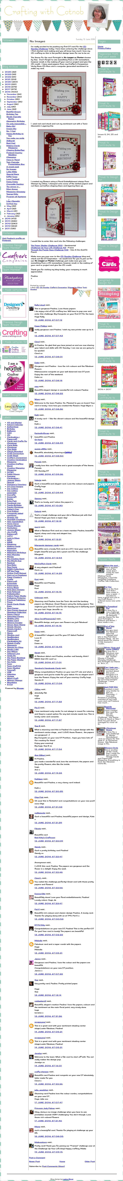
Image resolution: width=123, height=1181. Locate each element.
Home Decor (13, 524)
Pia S (37, 708)
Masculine (12, 550)
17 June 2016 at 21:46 (48, 1121)
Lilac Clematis (13, 201)
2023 (8, 74)
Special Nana (12, 174)
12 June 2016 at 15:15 (48, 592)
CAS (9, 433)
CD (8, 435)
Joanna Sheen (14, 530)
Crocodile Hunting (15, 184)
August (10, 104)
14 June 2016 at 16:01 (48, 1066)
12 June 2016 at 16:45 (48, 647)
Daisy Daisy (12, 182)
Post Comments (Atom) (53, 1166)
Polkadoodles (13, 594)
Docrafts (11, 495)
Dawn (37, 632)
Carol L (38, 878)
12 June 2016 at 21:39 (48, 823)
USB (9, 672)
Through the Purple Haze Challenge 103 (49, 250)
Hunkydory (12, 528)
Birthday (11, 429)
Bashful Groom (13, 112)
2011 (7, 228)
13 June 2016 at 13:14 (48, 995)
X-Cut (10, 684)
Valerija (38, 480)
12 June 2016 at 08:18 (48, 380)
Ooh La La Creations (17, 575)
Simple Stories (14, 627)
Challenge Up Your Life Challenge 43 (48, 248)
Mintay (10, 557)
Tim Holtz (11, 662)
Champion (11, 157)
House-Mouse (13, 526)
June (9, 109)
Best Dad (10, 143)
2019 (8, 84)
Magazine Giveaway (15, 192)
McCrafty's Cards (43, 564)
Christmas (12, 447)
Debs (37, 363)
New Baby (11, 565)
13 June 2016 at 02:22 (49, 935)
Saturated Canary (15, 616)
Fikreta (38, 829)
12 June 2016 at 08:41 (48, 427)
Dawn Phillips (41, 326)
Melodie (38, 940)
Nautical (11, 563)
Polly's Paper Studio (16, 596)
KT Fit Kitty (40, 925)
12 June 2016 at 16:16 (48, 626)
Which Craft (12, 678)
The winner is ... (13, 187)
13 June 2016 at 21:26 (48, 1016)
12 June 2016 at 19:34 (48, 773)
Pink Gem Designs (15, 590)
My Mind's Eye (14, 561)
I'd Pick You (11, 204)
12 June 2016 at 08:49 (49, 443)
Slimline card (13, 635)
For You (107, 587)
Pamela (38, 462)
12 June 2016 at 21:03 (48, 807)
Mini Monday (13, 555)
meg (36, 386)
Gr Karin (39, 440)
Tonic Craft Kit (14, 666)
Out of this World (109, 627)
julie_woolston (41, 1090)
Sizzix (10, 633)
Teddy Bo (11, 656)
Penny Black (13, 587)
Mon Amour (12, 189)
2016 (8, 92)
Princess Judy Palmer (45, 1108)
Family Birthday (14, 505)
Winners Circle (111, 748)
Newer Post (34, 1161)
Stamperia (12, 645)
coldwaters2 (40, 1001)
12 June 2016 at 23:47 (48, 903)
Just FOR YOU (111, 687)
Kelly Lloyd (40, 305)
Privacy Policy (104, 48)
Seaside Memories (110, 707)
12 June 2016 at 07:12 (48, 320)
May (9, 206)
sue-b (37, 527)
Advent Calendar (15, 425)
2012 (8, 226)
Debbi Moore (13, 474)
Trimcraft (11, 670)
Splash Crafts (13, 643)
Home (62, 1161)
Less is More (13, 538)
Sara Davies (12, 608)
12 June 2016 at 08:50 (49, 456)
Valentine (11, 674)
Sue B (38, 726)
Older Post (90, 1161)
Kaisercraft (12, 534)
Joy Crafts (12, 532)
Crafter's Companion (17, 458)
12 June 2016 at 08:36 (49, 409)
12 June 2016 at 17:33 (48, 702)
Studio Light (13, 649)
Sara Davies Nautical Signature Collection (17, 611)
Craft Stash (12, 456)
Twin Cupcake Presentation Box (15, 163)
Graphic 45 (12, 517)
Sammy (38, 498)
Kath (37, 415)
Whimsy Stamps (14, 680)
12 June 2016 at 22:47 (48, 857)
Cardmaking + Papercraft (13, 438)
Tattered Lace (13, 653)
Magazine (11, 544)
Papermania (12, 585)
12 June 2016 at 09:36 (49, 474)
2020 (8, 82)
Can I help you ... (111, 667)
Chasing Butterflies (15, 150)
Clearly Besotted (15, 451)
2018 (8, 87)
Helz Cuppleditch (15, 522)
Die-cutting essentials (12, 492)
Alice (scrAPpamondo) (45, 619)
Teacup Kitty (12, 194)
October (11, 99)
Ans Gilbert (40, 755)
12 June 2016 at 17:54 (48, 749)
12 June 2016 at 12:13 (48, 521)
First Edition (13, 511)
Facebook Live (14, 503)
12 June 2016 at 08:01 (49, 357)
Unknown (39, 598)
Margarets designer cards (47, 545)
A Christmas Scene (110, 729)
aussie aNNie (41, 449)
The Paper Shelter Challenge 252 (46, 245)
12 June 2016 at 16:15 (48, 613)
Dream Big (11, 129)
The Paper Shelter (15, 660)
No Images (11, 169)
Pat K (37, 909)
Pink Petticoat (13, 592)
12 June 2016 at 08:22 (49, 393)
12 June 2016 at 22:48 (49, 872)
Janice (38, 959)
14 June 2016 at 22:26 (49, 1084)
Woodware (12, 682)
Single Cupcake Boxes (13, 118)
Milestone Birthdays (16, 552)
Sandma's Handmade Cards (48, 668)
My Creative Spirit (15, 559)
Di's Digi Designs (15, 486)
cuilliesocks (40, 813)
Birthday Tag (12, 114)
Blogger (20, 688)
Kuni (37, 579)
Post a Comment (37, 1158)
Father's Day (13, 509)
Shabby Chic (13, 618)
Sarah (37, 653)
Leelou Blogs (68, 1179)
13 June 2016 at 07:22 (49, 974)
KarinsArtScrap (42, 433)
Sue (36, 980)
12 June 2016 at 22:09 (49, 841)
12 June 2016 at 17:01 (48, 662)
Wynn (37, 399)
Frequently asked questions (15, 514)
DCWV (10, 472)
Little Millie (11, 172)
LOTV (10, 536)
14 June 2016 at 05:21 (48, 1032)
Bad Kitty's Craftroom (45, 838)
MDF (9, 540)
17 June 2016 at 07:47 (49, 1102)
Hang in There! (13, 160)
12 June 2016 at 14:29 (48, 573)
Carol (37, 342)
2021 (8, 79)
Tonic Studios (13, 668)
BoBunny (11, 431)
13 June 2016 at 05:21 (48, 953)
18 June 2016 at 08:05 (49, 1136)
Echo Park (12, 501)
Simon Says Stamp (16, 625)
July (9, 107)
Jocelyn (38, 1053)
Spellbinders (13, 637)
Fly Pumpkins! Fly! (110, 607)
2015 (8, 218)
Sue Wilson (12, 651)
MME (10, 542)
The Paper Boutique (16, 658)
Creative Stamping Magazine (15, 469)
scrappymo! (40, 1022)
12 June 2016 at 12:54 (48, 558)
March (10, 211)
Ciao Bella (12, 449)
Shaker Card (13, 620)
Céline (38, 689)
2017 (8, 89)
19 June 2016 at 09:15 (49, 1152)
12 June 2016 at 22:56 (49, 888)
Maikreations (41, 1142)
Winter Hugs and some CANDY (112, 648)
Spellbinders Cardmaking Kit (14, 640)
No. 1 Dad (10, 131)
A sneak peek (12, 167)
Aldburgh (10, 141)
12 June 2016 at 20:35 (49, 791)
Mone (37, 1127)
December (12, 94)
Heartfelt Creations (16, 519)
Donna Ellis (40, 894)
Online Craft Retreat (16, 573)
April (9, 209)
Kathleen (39, 779)
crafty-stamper (42, 1072)
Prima (9, 602)
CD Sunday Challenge (70, 256)
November (12, 97)
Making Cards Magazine (13, 147)
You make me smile (15, 138)
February (11, 214)
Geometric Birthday (15, 121)
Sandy (38, 847)
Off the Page (13, 571)
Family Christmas (15, 507)
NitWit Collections (15, 569)
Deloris (38, 511)
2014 (8, 221)
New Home (12, 567)
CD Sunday (44, 287)
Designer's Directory (16, 484)
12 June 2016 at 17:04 (48, 683)
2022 (8, 77)
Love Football (12, 179)
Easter (10, 499)
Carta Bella (12, 445)
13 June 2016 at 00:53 (49, 919)
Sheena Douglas (14, 623)
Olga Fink (39, 797)
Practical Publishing (16, 600)
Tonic (9, 664)
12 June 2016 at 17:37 (48, 720)
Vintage (10, 676)
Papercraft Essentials (12, 582)
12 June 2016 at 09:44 (49, 493)
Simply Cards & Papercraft (14, 630)
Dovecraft (11, 497)
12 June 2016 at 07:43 (49, 336)
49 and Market (14, 423)
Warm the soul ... (111, 565)
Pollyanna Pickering (16, 598)
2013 (8, 223)
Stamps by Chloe (15, 647)
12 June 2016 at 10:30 (49, 505)
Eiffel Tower (12, 177)
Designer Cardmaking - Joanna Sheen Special (14, 479)
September (12, 102)
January (11, 216)
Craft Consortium (15, 453)
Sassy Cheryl (13, 614)
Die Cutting (12, 489)
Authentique (12, 427)
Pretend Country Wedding (14, 154)
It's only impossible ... (16, 124)
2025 (8, 72)
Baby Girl (10, 126)
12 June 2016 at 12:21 (48, 539)
